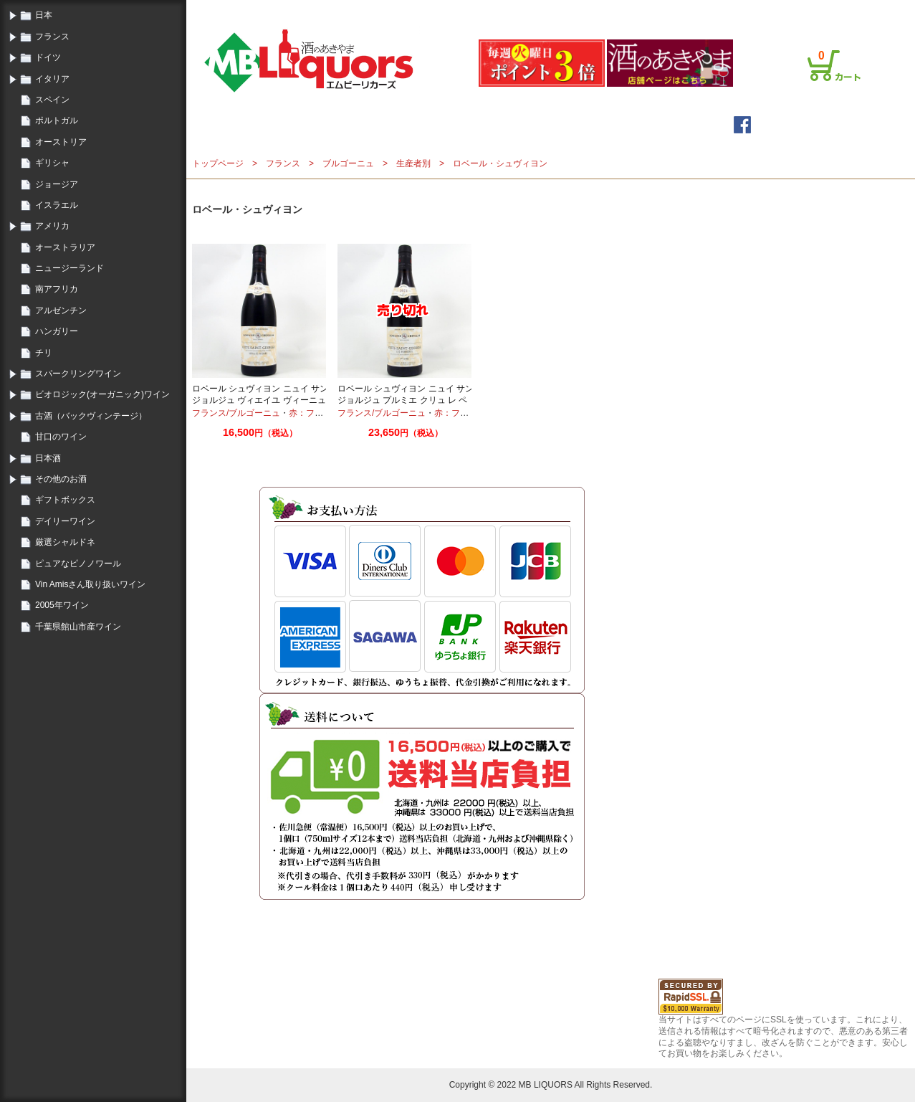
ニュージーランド (69, 268)
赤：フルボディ (319, 413)
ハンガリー (56, 331)
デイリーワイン (65, 521)
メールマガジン (455, 124)
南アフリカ (56, 289)
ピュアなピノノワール (78, 564)
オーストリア (61, 142)
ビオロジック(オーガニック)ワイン (102, 394)
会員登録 (649, 9)
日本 (43, 15)
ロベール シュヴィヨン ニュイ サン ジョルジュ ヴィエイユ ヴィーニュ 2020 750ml (260, 400)
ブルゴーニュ (348, 163)
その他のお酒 (61, 479)
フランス (52, 37)
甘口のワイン (61, 437)
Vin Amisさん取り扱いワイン (90, 584)
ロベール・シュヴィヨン (500, 163)
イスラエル (56, 205)
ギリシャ (52, 163)
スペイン (52, 100)
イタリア (52, 79)
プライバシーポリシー (770, 9)
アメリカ (52, 226)
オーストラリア (65, 247)
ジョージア (56, 184)
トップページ (349, 124)
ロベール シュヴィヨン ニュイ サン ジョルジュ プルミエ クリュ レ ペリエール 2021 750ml (405, 400)
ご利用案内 (696, 9)
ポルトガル (56, 120)
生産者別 (413, 163)
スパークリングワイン (78, 374)
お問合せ (838, 9)
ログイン (606, 9)
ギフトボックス (65, 500)
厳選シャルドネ (65, 542)
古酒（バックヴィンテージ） (91, 416)
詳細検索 (549, 124)
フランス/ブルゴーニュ (236, 413)
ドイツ (48, 57)
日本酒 (48, 458)
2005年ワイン (62, 605)
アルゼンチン (61, 310)
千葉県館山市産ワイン (78, 627)
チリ (43, 353)
